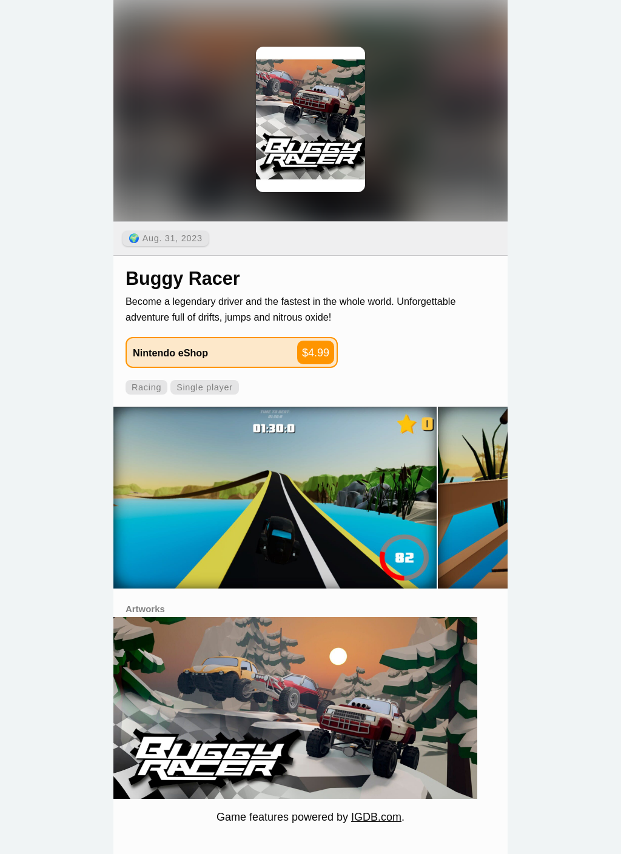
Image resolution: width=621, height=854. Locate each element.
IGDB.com (376, 817)
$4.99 (315, 353)
